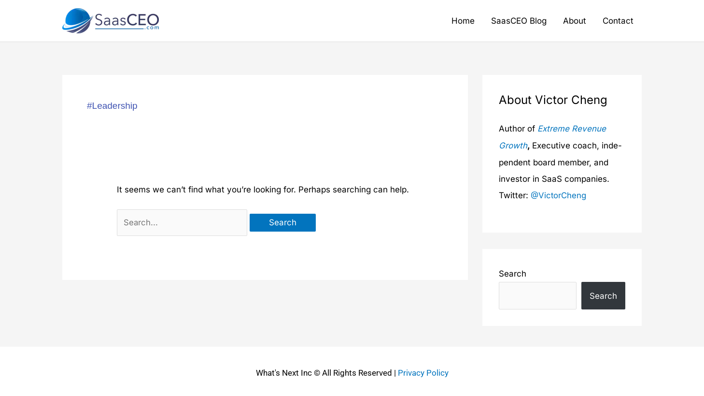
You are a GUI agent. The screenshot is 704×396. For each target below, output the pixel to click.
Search (512, 273)
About (574, 21)
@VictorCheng (559, 194)
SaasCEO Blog (519, 21)
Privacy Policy (423, 372)
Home (463, 21)
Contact (618, 21)
